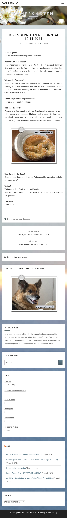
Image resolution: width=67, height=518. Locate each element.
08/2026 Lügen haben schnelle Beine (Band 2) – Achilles (29, 478)
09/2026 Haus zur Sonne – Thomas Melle (23, 455)
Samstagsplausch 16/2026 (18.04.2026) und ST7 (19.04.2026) (32, 460)
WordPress (39, 513)
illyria (45, 43)
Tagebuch (27, 219)
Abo (8, 446)
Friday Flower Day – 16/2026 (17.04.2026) (23, 473)
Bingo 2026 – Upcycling (16, 468)
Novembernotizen (14, 219)
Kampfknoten (10, 3)
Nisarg (54, 513)
